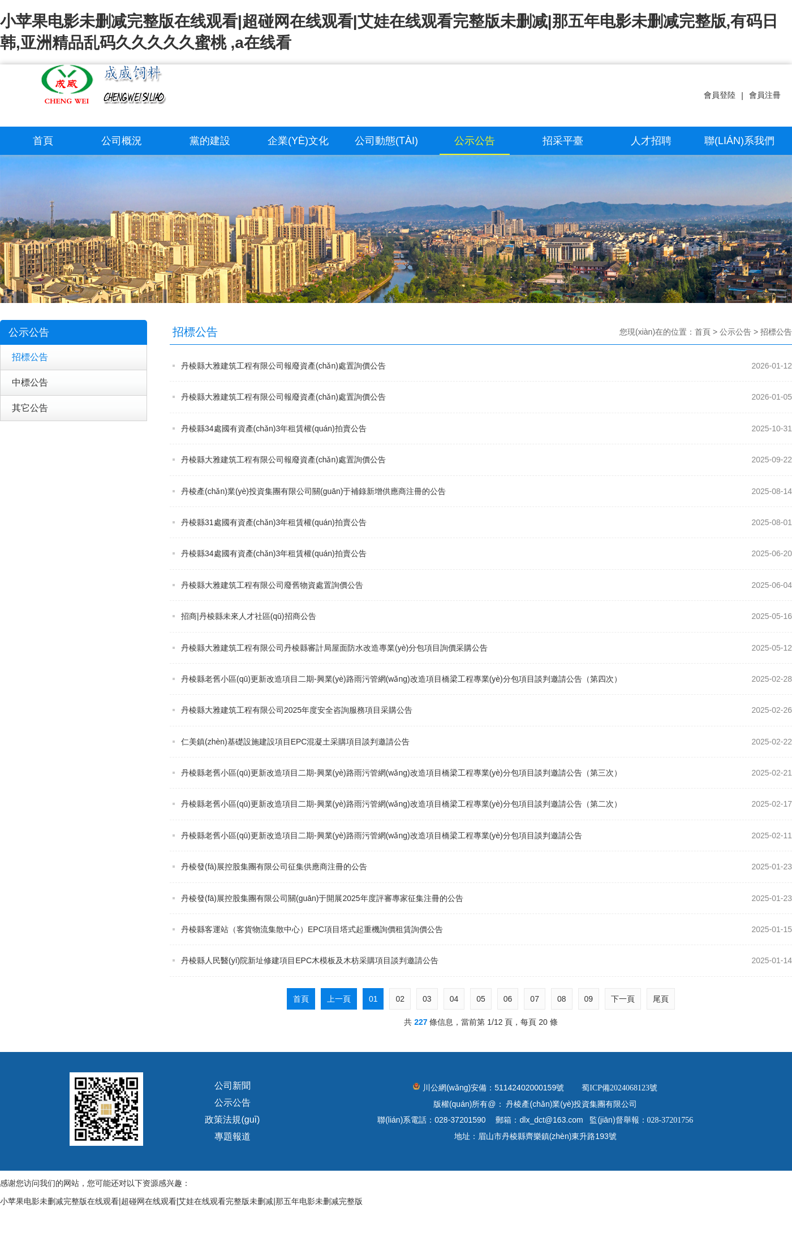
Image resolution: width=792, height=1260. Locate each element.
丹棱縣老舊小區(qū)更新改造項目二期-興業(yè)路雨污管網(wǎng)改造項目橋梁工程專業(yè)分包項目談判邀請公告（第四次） (486, 679)
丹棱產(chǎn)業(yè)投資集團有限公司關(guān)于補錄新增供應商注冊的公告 (486, 491)
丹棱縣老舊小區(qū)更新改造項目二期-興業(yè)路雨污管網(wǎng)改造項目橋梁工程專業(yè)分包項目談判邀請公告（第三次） (486, 773)
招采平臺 (563, 140)
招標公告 (30, 357)
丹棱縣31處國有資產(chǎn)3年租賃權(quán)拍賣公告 (486, 522)
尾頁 (661, 998)
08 (561, 998)
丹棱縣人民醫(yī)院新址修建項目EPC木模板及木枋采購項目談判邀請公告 (486, 960)
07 (534, 998)
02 (399, 998)
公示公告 (474, 140)
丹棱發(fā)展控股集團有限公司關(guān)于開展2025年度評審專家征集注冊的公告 (486, 898)
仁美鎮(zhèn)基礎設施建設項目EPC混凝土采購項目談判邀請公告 (486, 741)
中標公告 (30, 382)
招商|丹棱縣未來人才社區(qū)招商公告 (486, 616)
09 (588, 998)
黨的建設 (210, 140)
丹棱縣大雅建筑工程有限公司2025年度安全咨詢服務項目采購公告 (486, 710)
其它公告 (30, 408)
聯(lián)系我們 (739, 140)
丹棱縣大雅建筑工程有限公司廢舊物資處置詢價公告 (486, 585)
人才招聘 (651, 140)
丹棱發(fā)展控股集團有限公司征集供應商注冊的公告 (486, 866)
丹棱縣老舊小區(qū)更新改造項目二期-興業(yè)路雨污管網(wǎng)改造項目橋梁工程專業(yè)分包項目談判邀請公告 (486, 835)
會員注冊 (765, 94)
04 (454, 998)
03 (427, 998)
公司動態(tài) (386, 140)
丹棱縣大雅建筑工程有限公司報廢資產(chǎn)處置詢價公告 (486, 366)
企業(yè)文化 (298, 140)
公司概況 (121, 140)
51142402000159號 (529, 1087)
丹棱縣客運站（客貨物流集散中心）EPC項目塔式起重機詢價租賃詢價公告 (486, 929)
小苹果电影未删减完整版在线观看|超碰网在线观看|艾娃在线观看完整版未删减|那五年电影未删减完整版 (181, 1201)
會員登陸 (719, 94)
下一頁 (623, 998)
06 (508, 998)
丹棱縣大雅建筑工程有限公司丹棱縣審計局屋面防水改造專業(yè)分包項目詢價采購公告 (486, 648)
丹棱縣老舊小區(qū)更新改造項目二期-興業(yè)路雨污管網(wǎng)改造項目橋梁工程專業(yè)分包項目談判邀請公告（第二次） (486, 804)
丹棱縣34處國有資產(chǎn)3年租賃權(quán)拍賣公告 (486, 428)
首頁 (43, 140)
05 (480, 998)
